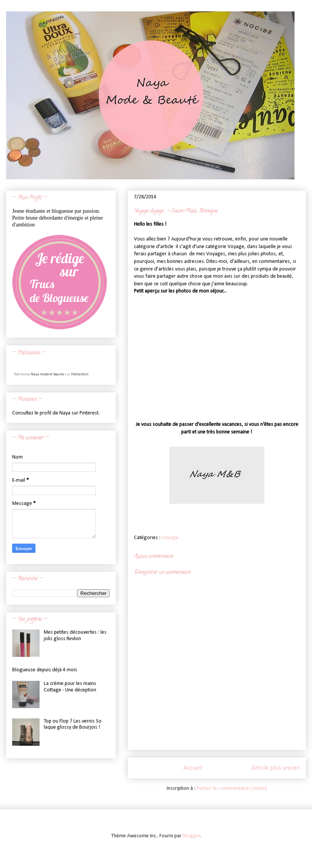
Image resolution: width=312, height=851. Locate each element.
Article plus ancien (276, 768)
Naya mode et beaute (47, 374)
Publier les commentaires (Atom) (232, 788)
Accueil (192, 768)
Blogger (191, 836)
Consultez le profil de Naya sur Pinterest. (56, 413)
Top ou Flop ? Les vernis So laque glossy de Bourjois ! (73, 724)
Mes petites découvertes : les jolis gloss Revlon (75, 636)
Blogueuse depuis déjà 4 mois (44, 670)
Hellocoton (80, 374)
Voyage (170, 538)
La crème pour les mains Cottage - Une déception (70, 687)
